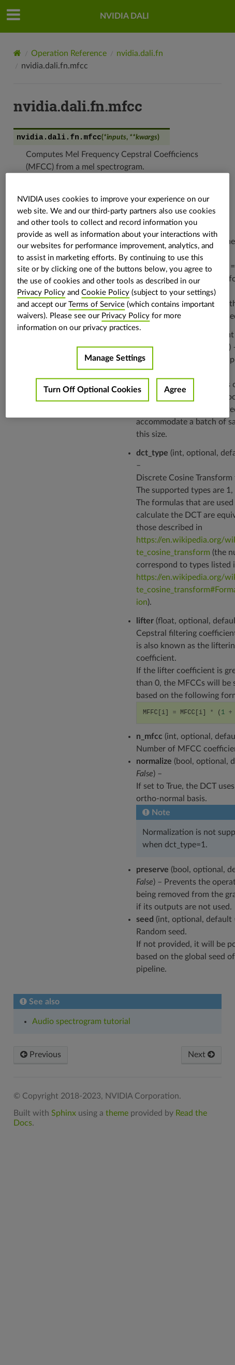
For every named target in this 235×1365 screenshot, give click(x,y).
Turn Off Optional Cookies (92, 390)
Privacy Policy (41, 292)
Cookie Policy (105, 292)
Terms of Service (96, 304)
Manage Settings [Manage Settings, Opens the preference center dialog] (114, 358)
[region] (117, 295)
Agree (175, 390)
